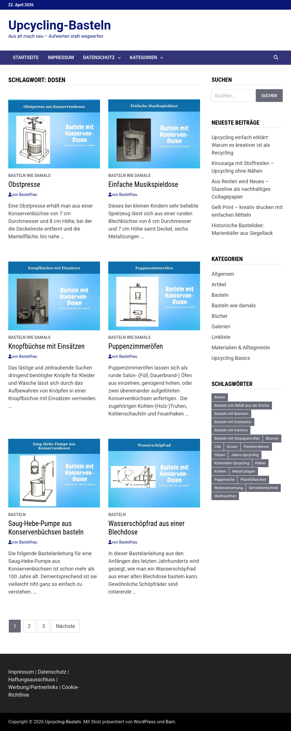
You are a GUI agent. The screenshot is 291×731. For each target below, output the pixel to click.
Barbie (219, 397)
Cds (217, 446)
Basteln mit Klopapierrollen (237, 438)
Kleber (260, 463)
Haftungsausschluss (31, 679)
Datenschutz (99, 57)
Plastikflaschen (253, 479)
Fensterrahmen (256, 446)
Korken (220, 471)
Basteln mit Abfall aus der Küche (241, 405)
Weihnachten (225, 496)
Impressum (61, 57)
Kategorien (143, 57)
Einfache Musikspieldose (143, 184)
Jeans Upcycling (245, 455)
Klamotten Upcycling (231, 463)
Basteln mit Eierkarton (232, 422)
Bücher (219, 316)
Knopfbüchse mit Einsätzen (46, 346)
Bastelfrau (28, 194)
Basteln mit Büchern (231, 414)
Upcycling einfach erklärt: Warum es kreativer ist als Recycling (240, 145)
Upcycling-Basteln (59, 25)
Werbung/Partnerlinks (33, 687)
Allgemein (222, 274)
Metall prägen (243, 471)
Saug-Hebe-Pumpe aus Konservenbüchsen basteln (46, 527)
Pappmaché (224, 479)
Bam (170, 721)
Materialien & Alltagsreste (240, 347)
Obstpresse (24, 184)
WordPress (145, 721)
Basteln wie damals (29, 175)
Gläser (219, 455)
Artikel (218, 284)
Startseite (26, 57)
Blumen (272, 438)
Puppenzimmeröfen (135, 346)
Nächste (65, 626)
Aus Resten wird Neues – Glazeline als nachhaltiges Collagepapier (241, 189)
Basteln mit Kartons (231, 430)
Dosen (232, 446)
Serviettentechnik (263, 488)
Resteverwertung (228, 488)
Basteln (17, 514)
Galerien (220, 326)
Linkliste (220, 337)
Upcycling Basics (230, 358)
